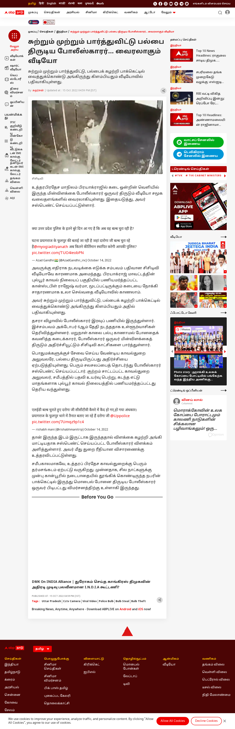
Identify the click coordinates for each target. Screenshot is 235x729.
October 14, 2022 (99, 260)
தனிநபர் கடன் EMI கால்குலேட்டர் (14, 168)
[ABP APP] (184, 218)
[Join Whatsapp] (187, 4)
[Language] (42, 649)
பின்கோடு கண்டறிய (14, 141)
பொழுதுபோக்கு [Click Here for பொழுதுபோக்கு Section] (56, 659)
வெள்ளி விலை (14, 190)
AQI (10, 198)
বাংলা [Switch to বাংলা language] (80, 3)
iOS (140, 609)
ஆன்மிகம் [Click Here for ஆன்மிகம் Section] (171, 659)
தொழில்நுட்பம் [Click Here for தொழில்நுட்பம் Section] (134, 659)
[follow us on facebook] (160, 4)
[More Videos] (224, 237)
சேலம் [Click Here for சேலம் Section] (10, 710)
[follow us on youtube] (171, 4)
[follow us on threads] (165, 4)
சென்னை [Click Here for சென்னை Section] (13, 695)
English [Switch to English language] (51, 3)
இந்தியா (61, 32)
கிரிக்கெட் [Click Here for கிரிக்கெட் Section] (92, 665)
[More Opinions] (224, 390)
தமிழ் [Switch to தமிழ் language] (32, 3)
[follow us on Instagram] (176, 4)
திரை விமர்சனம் (14, 92)
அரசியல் (72, 12)
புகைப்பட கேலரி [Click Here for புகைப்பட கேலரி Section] (57, 696)
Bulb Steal (122, 601)
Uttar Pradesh (51, 601)
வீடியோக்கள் (14, 58)
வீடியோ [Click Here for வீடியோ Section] (169, 665)
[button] (14, 41)
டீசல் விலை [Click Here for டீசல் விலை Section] (211, 687)
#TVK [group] (178, 175)
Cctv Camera (71, 601)
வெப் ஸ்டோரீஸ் (13, 79)
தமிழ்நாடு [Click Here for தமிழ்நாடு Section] (12, 672)
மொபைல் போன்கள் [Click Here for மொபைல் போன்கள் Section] (131, 667)
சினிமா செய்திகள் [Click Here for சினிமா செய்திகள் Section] (52, 667)
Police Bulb (106, 601)
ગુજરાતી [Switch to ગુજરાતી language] (89, 3)
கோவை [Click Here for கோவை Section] (11, 703)
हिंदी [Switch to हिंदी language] (41, 3)
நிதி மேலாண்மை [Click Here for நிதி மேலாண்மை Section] (216, 695)
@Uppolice (120, 416)
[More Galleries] (224, 312)
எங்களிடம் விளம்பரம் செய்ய (211, 3)
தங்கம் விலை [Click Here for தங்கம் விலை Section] (213, 665)
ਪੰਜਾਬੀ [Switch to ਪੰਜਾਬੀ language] (71, 3)
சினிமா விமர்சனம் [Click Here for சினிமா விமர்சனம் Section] (52, 678)
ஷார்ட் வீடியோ (13, 67)
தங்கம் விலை (12, 180)
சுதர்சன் (38, 90)
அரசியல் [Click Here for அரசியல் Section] (12, 687)
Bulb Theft (138, 601)
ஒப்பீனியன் (14, 104)
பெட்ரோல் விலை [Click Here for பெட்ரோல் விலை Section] (216, 680)
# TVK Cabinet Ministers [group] (203, 175)
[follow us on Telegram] (181, 4)
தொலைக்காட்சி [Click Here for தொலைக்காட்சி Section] (57, 703)
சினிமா (91, 12)
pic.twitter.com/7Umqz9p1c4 (58, 422)
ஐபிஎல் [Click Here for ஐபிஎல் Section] (89, 672)
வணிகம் (131, 12)
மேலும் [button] (168, 12)
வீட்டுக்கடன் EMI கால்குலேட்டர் (14, 155)
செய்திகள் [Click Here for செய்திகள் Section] (13, 659)
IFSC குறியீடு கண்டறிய (13, 128)
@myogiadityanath (51, 247)
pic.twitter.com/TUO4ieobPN (58, 253)
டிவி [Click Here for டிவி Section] (126, 684)
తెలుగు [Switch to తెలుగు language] (100, 3)
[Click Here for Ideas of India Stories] (49, 22)
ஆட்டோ (149, 12)
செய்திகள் (52, 12)
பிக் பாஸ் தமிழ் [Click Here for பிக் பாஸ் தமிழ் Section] (56, 688)
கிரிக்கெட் (110, 12)
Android (125, 609)
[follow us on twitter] (155, 4)
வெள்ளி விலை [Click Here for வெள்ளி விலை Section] (214, 672)
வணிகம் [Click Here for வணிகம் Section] (209, 659)
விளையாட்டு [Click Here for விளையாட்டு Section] (94, 659)
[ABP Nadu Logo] (14, 12)
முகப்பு (33, 12)
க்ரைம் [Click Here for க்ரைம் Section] (10, 680)
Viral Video (89, 601)
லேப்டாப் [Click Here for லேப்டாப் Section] (130, 676)
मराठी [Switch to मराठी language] (62, 3)
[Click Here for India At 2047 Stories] (33, 22)
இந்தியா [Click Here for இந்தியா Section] (12, 665)
